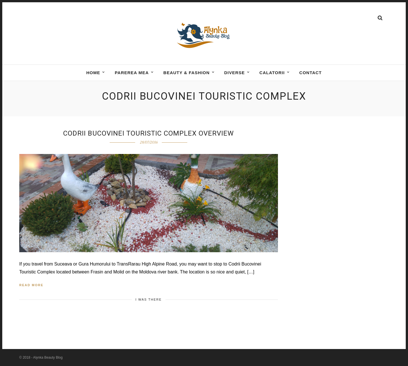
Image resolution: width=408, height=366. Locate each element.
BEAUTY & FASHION (186, 72)
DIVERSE (234, 72)
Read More (31, 285)
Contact (310, 72)
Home (93, 72)
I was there (148, 299)
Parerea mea (132, 72)
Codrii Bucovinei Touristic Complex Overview (148, 133)
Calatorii (272, 72)
